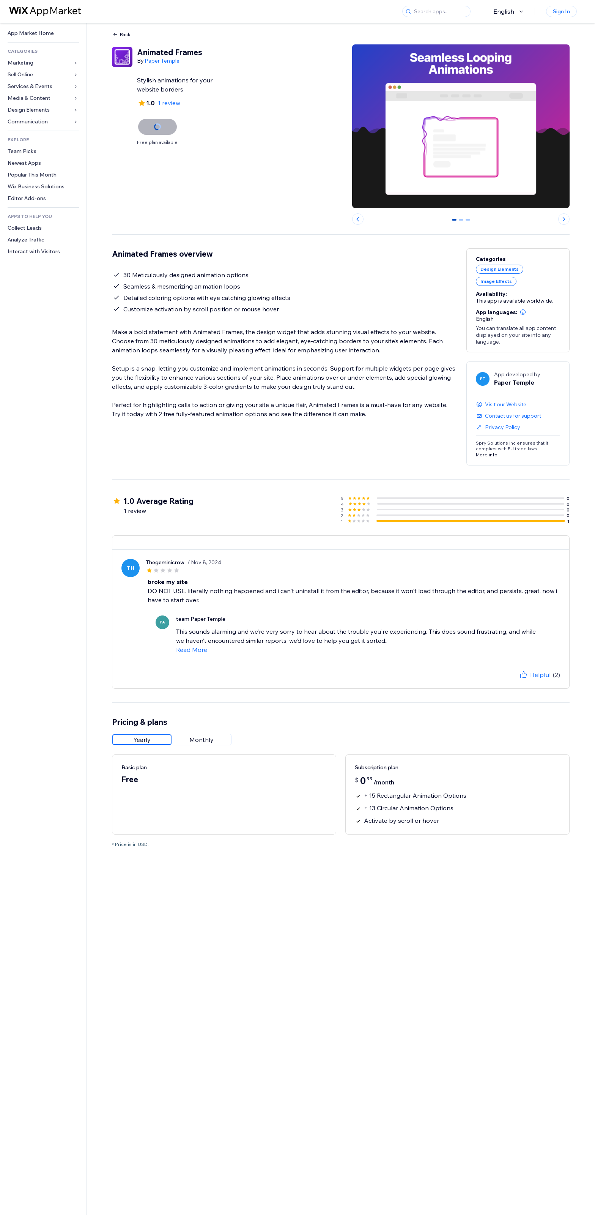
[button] (522, 312)
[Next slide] (564, 219)
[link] (43, 33)
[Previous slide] (358, 219)
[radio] (142, 739)
